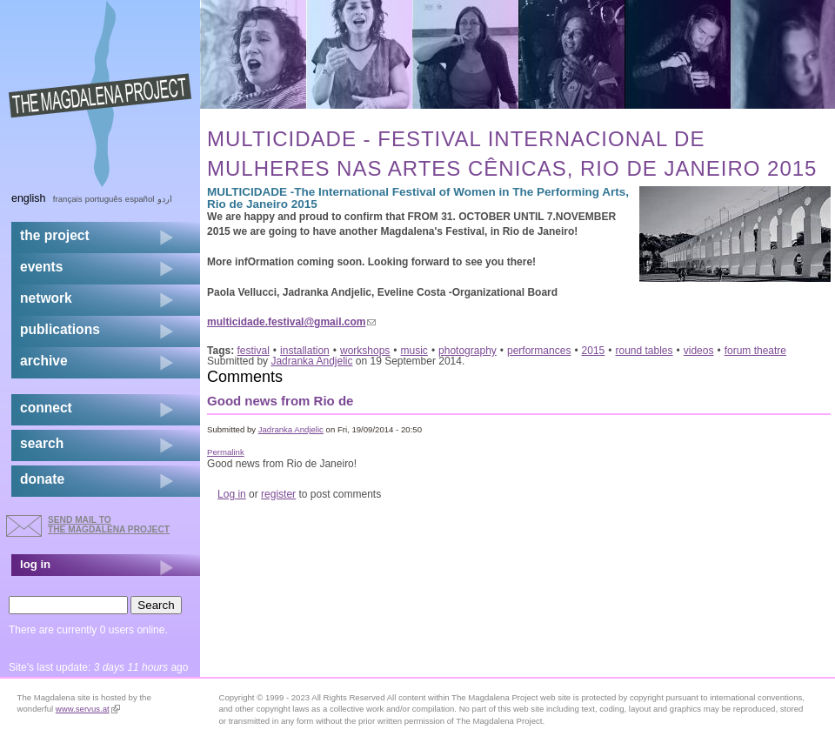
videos (699, 351)
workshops (365, 351)
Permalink (225, 452)
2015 (593, 351)
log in (35, 564)
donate (42, 479)
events (41, 266)
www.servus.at (88, 708)
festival (253, 351)
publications (60, 329)
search (41, 443)
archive (44, 360)
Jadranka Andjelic (311, 361)
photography (467, 351)
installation (305, 351)
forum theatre (755, 351)
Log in (231, 494)
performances (539, 351)
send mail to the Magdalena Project (109, 524)
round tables (644, 351)
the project (55, 235)
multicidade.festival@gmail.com (291, 322)
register (278, 494)
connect (46, 407)
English (28, 198)
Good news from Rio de (280, 400)
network (46, 298)
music (414, 351)
